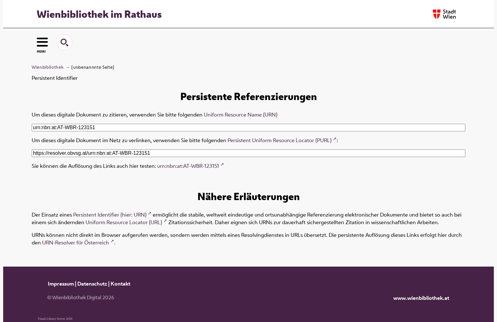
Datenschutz (92, 283)
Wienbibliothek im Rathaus (99, 14)
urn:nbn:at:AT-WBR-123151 (188, 165)
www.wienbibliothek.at (421, 297)
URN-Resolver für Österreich (75, 242)
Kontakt (120, 283)
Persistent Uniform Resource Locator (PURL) (280, 140)
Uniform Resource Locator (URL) (124, 222)
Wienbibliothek (47, 67)
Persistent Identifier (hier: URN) (109, 214)
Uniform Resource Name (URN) (240, 114)
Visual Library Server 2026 (55, 318)
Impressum (61, 283)
